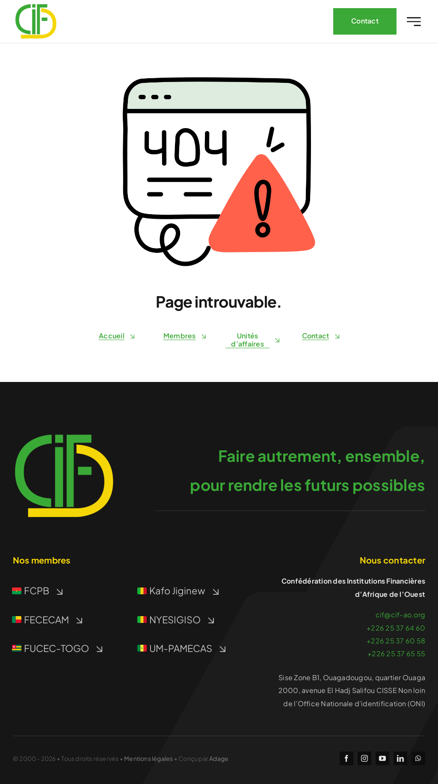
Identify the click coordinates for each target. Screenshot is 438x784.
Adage (218, 758)
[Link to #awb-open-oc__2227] (414, 21)
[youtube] (382, 758)
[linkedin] (400, 758)
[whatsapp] (418, 758)
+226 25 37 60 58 (396, 640)
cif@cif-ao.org (400, 614)
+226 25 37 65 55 (396, 653)
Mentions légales (148, 758)
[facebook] (346, 758)
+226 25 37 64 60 (396, 627)
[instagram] (364, 758)
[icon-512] (64, 427)
